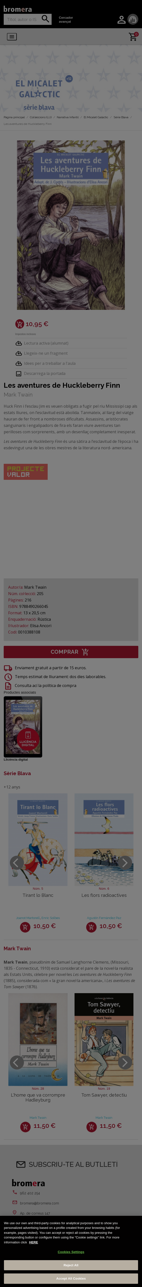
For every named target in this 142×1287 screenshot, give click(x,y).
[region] (71, 1251)
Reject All (70, 1265)
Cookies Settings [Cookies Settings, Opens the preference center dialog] (71, 1252)
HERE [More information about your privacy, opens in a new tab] (33, 1242)
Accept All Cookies (71, 1278)
